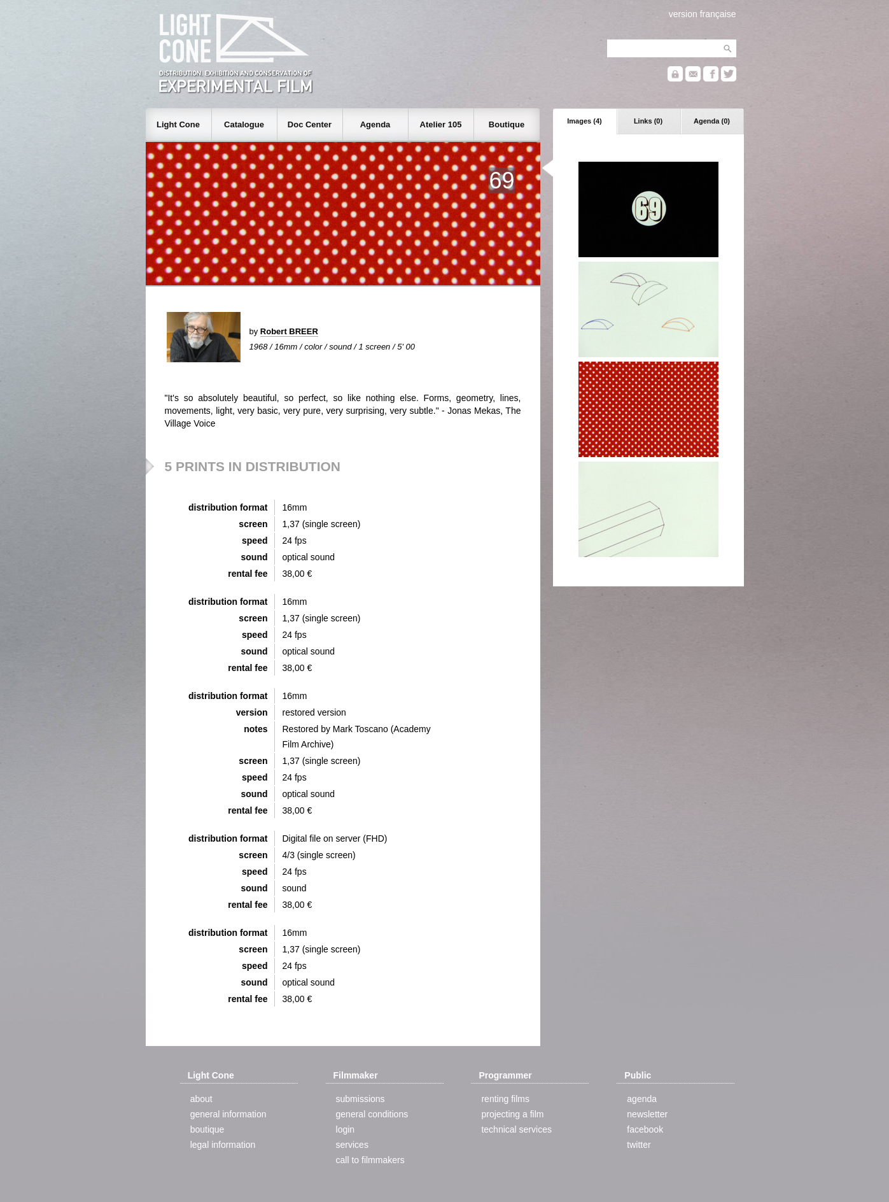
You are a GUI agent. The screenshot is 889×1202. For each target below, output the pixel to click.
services (352, 1145)
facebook (645, 1129)
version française (702, 14)
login (345, 1129)
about (201, 1099)
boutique (207, 1129)
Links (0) (648, 121)
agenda (642, 1099)
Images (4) (584, 121)
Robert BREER (289, 331)
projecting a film (512, 1114)
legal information (223, 1145)
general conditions (372, 1114)
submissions (360, 1099)
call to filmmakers (370, 1160)
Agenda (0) (712, 121)
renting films (505, 1099)
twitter (638, 1145)
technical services (516, 1129)
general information (228, 1114)
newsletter (647, 1114)
